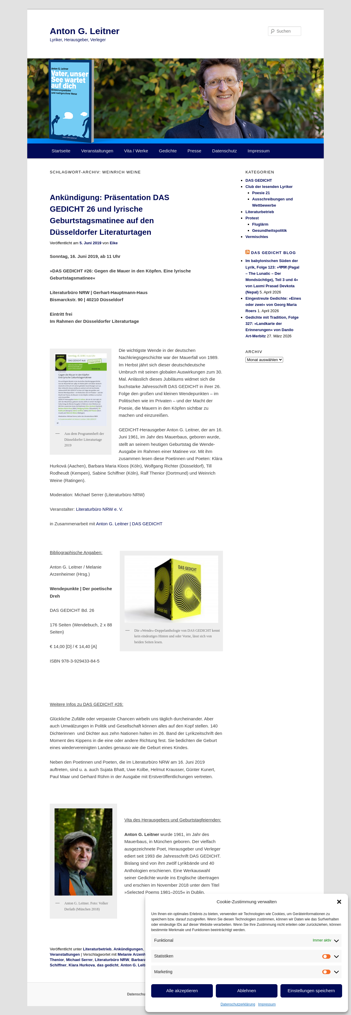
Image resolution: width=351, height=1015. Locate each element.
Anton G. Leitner (84, 31)
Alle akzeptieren (182, 990)
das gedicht (107, 965)
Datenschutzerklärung (238, 1004)
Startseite (61, 150)
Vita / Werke (136, 150)
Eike (114, 243)
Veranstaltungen (97, 150)
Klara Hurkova (82, 965)
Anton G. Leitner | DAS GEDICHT (129, 523)
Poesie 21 (261, 193)
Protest (252, 218)
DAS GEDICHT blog (273, 252)
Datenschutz (224, 150)
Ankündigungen (128, 949)
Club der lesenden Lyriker (269, 186)
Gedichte (168, 150)
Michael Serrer (79, 959)
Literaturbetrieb (97, 949)
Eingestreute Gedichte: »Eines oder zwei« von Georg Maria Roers (273, 304)
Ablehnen (246, 990)
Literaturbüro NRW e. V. (99, 509)
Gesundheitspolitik (269, 230)
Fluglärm (260, 224)
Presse (195, 150)
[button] (339, 902)
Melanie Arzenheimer (137, 954)
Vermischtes (256, 236)
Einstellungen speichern (311, 990)
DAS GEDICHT (258, 180)
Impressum (267, 1004)
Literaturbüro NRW (112, 959)
